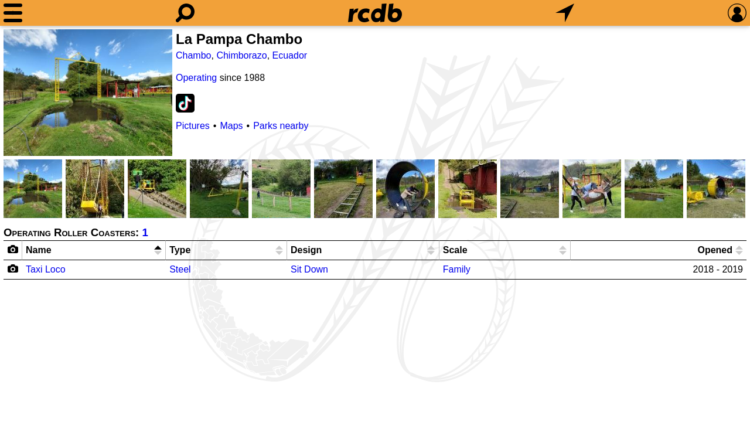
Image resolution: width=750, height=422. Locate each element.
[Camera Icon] (13, 268)
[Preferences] (737, 13)
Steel (179, 269)
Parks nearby (280, 126)
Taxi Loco (46, 269)
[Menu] (13, 13)
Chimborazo (241, 55)
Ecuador (290, 55)
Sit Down (309, 269)
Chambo (193, 55)
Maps (231, 126)
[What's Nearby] (564, 13)
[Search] (185, 13)
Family (457, 269)
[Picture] (88, 92)
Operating (196, 78)
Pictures (193, 126)
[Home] (375, 13)
